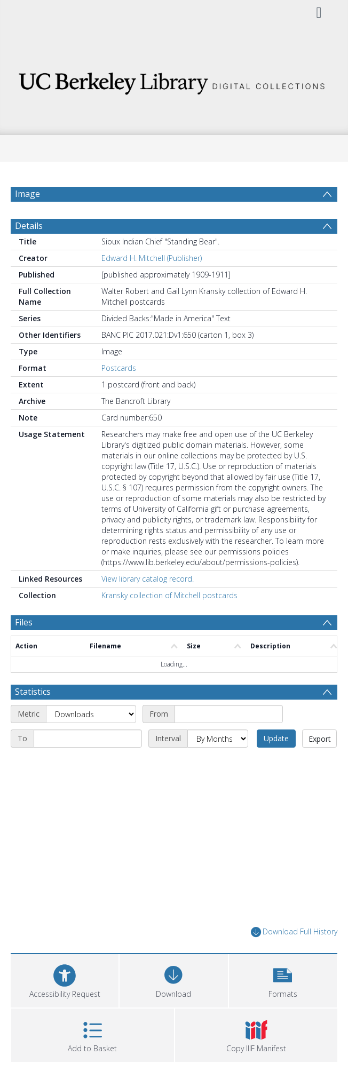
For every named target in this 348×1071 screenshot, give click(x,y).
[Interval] (217, 738)
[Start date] (229, 714)
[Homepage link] (174, 80)
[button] (283, 979)
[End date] (88, 738)
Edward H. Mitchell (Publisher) (151, 258)
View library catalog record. (147, 579)
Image (27, 194)
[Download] (173, 979)
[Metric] (91, 714)
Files (24, 622)
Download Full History (294, 932)
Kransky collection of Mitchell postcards (169, 595)
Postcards (118, 368)
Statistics (33, 691)
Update (276, 738)
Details (29, 226)
